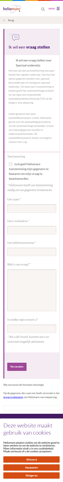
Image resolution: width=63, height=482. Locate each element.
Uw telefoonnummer (21, 242)
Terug (11, 20)
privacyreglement (13, 397)
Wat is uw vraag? (19, 264)
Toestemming (16, 156)
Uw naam (14, 199)
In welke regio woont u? (22, 319)
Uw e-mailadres (18, 221)
